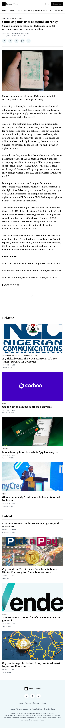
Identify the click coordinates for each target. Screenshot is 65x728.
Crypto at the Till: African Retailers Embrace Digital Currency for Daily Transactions (29, 571)
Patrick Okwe (23, 33)
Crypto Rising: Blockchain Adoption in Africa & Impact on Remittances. (31, 665)
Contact (36, 703)
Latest (5, 449)
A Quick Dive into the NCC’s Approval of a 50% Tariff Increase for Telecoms (30, 360)
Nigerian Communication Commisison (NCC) (19, 355)
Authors (28, 703)
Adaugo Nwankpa (9, 530)
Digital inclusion (16, 18)
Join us (43, 703)
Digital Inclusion (25, 10)
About (21, 703)
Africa (4, 614)
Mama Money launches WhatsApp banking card (31, 452)
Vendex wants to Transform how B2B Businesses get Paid (31, 619)
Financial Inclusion (43, 10)
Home (4, 10)
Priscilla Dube (8, 575)
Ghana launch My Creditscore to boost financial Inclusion (31, 499)
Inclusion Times (8, 33)
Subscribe (57, 4)
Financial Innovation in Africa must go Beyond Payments (30, 525)
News (12, 10)
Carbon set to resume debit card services (27, 407)
